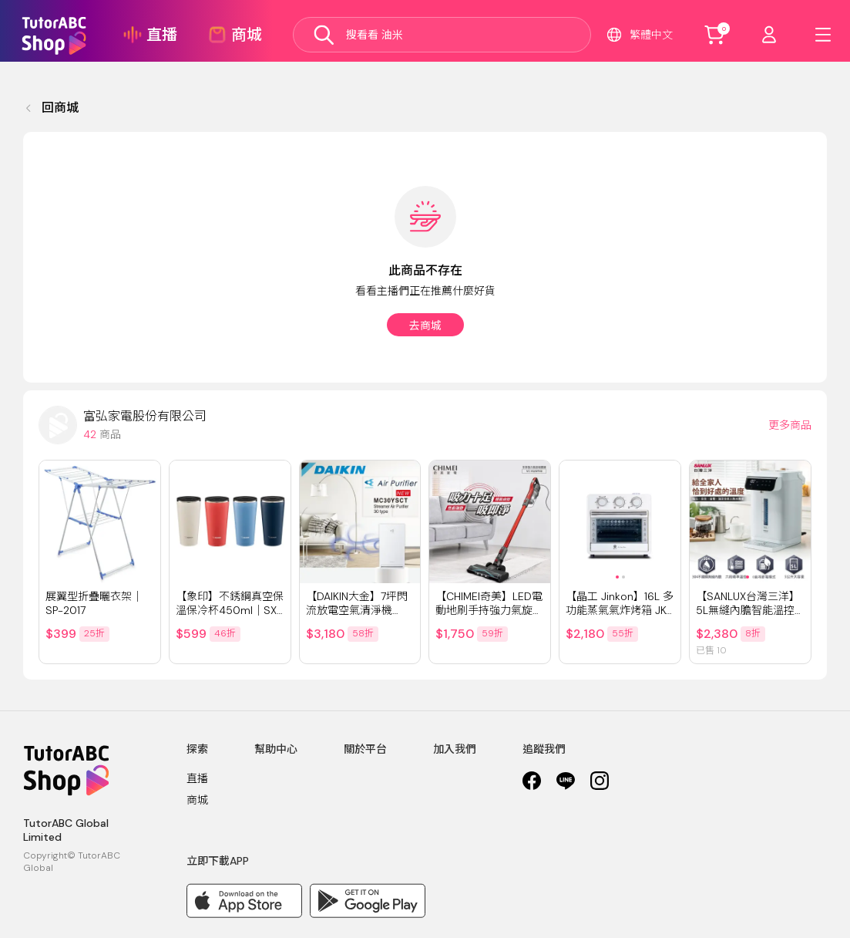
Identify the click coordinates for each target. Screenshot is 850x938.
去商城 (425, 325)
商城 (197, 800)
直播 (197, 778)
